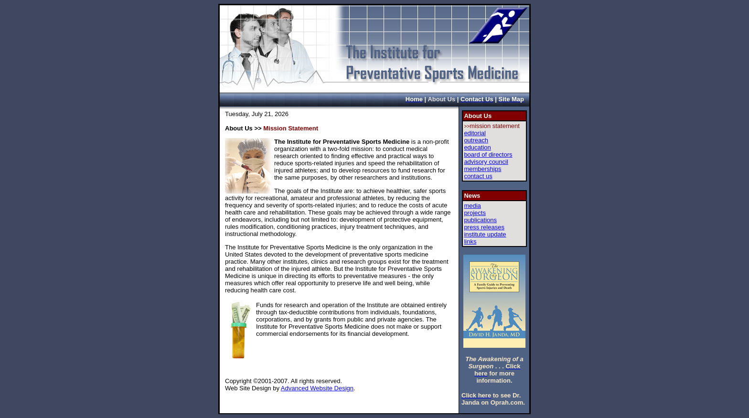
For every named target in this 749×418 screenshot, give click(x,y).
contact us (478, 176)
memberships (482, 168)
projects (475, 212)
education (477, 147)
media (472, 205)
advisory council (486, 161)
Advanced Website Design (317, 388)
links (470, 241)
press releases (484, 227)
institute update (485, 234)
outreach (476, 140)
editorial (475, 133)
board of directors (488, 154)
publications (480, 220)
